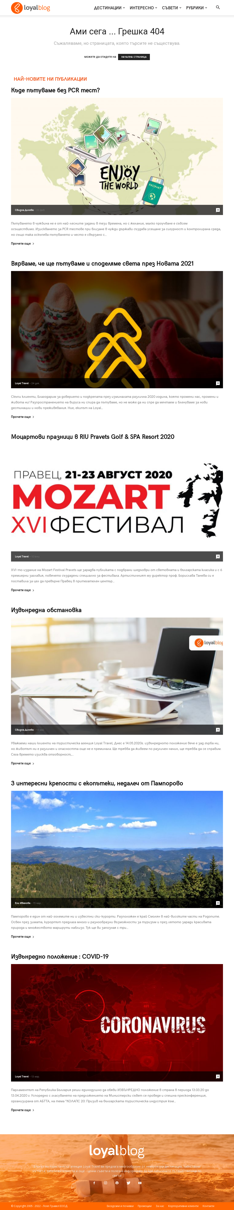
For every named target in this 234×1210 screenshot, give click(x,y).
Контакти (208, 1206)
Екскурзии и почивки (120, 1206)
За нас (160, 1206)
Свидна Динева (24, 210)
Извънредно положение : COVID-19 (60, 956)
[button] (218, 8)
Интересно (143, 7)
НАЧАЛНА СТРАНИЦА (134, 57)
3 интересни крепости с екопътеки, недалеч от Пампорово (97, 783)
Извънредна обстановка (46, 609)
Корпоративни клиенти (183, 1206)
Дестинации (109, 7)
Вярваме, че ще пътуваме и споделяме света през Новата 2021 (102, 263)
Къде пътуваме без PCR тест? (55, 90)
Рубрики (196, 7)
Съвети (171, 7)
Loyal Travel (22, 383)
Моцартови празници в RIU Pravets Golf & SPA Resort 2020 (92, 436)
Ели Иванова (22, 903)
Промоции (145, 1206)
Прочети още (22, 243)
